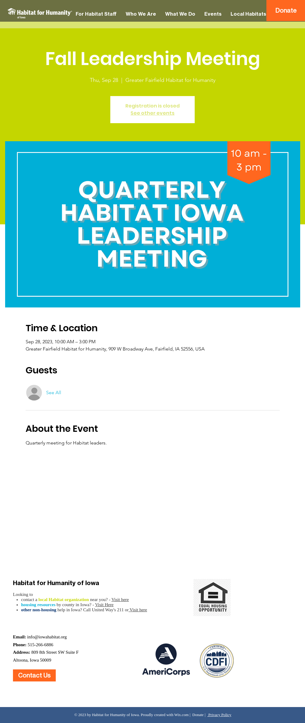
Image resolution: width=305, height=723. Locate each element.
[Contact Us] (34, 675)
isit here (140, 609)
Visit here (120, 599)
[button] (96, 14)
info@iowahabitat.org (47, 636)
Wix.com (181, 714)
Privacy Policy (219, 714)
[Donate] (285, 10)
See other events (152, 113)
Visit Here (104, 604)
